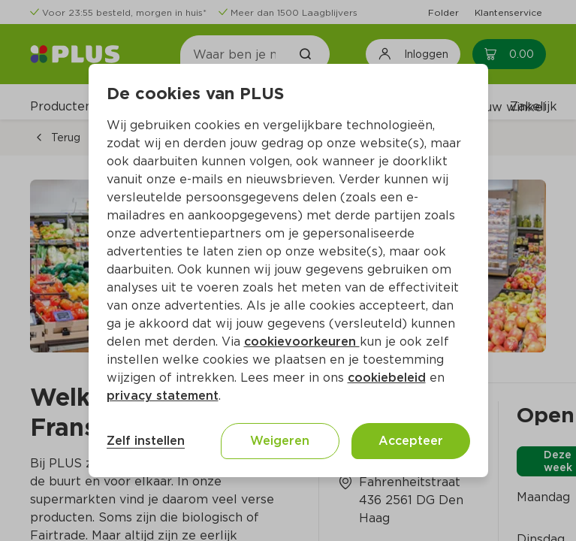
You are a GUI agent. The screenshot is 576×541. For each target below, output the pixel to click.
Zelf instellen (146, 441)
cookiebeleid (387, 377)
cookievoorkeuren (302, 341)
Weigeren (279, 441)
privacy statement (163, 395)
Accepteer (410, 441)
